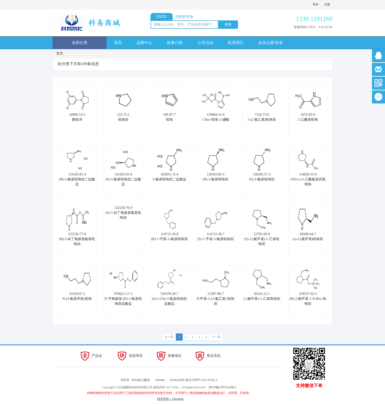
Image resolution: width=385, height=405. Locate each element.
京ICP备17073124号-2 (222, 387)
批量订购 (175, 43)
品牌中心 (144, 43)
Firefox (174, 380)
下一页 (216, 337)
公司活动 (205, 43)
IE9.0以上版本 (141, 380)
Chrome (160, 380)
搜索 (228, 24)
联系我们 (236, 43)
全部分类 (79, 43)
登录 (315, 4)
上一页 (169, 337)
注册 (327, 4)
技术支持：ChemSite (170, 399)
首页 (118, 43)
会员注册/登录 (270, 43)
